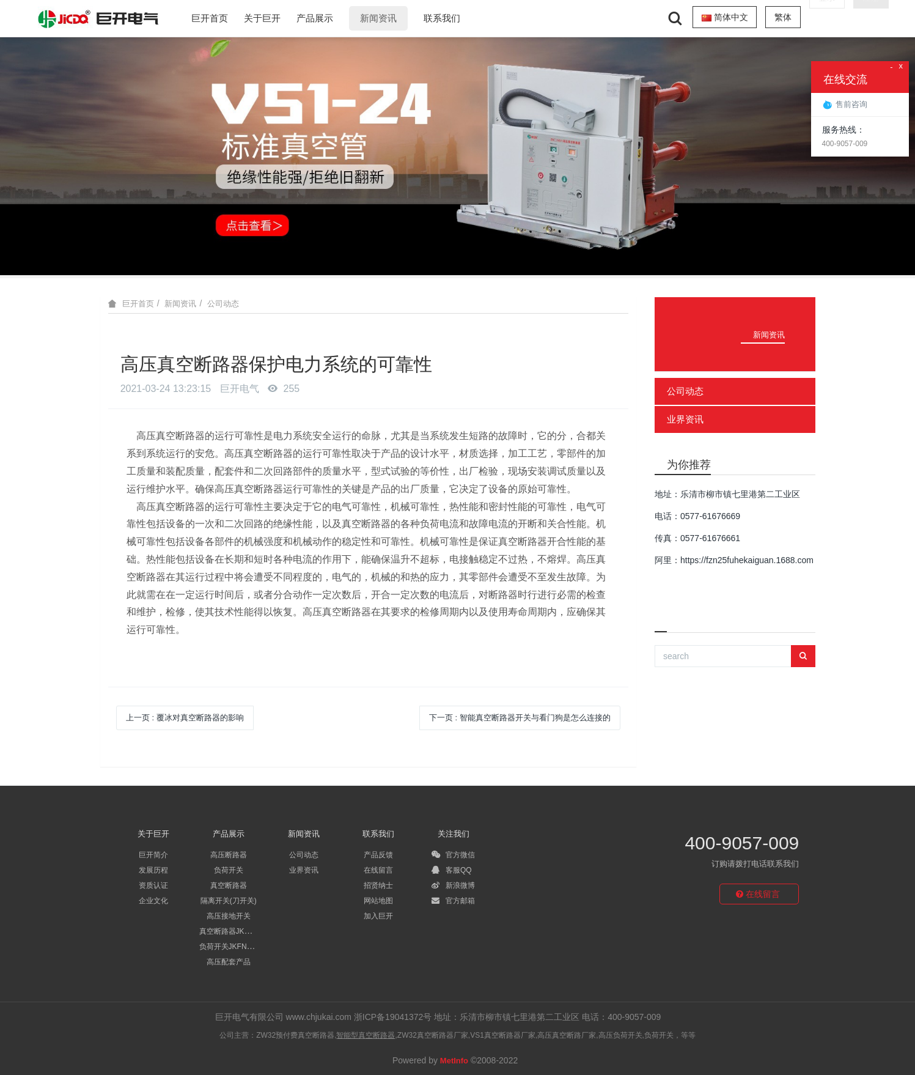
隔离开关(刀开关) (228, 900)
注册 (871, 17)
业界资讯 (685, 419)
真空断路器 (228, 885)
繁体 (783, 17)
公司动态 (223, 303)
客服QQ (452, 870)
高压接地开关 (229, 916)
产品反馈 (378, 855)
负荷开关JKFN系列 (230, 946)
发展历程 (153, 870)
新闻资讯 (378, 18)
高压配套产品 (229, 962)
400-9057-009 (742, 843)
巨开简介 (153, 855)
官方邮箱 (453, 901)
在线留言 (378, 870)
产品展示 (314, 18)
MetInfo (454, 1060)
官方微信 (453, 855)
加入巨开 (378, 916)
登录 (827, 17)
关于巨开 (262, 18)
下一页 (520, 717)
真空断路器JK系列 (229, 931)
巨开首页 (209, 18)
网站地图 (378, 900)
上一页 (185, 717)
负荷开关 (228, 870)
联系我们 (442, 18)
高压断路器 (228, 855)
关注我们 (453, 833)
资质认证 (153, 885)
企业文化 (153, 900)
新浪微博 (453, 885)
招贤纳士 (378, 885)
